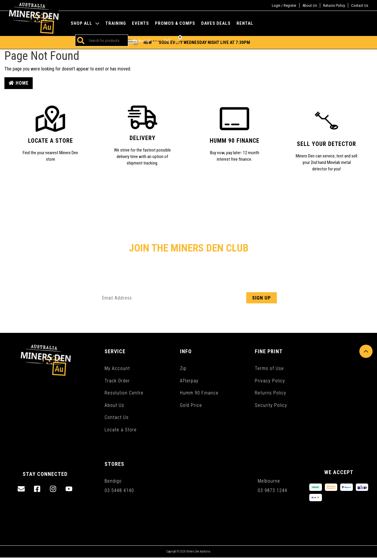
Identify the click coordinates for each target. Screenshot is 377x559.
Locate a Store (121, 430)
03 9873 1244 (272, 492)
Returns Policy (334, 5)
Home (19, 83)
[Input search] (106, 40)
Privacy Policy (270, 381)
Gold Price (191, 405)
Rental (245, 23)
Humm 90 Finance (199, 393)
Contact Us (359, 5)
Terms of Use (269, 368)
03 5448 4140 (119, 492)
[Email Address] (188, 297)
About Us (309, 5)
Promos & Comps (175, 23)
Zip (183, 368)
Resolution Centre (124, 393)
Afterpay (189, 381)
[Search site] (79, 40)
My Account (117, 368)
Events (140, 23)
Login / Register (284, 5)
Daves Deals (216, 23)
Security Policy (271, 405)
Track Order (117, 381)
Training (115, 23)
